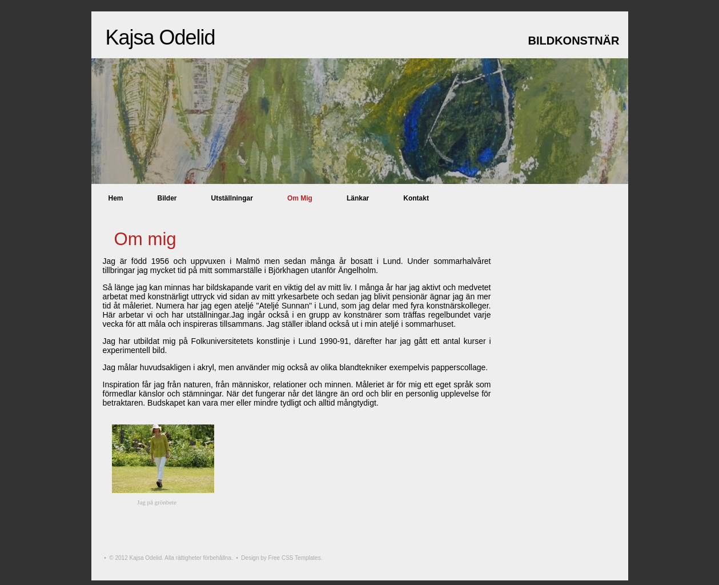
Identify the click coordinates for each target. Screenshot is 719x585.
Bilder (167, 198)
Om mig (299, 198)
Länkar (358, 198)
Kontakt (416, 198)
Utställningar (232, 198)
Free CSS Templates (294, 558)
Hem (116, 198)
